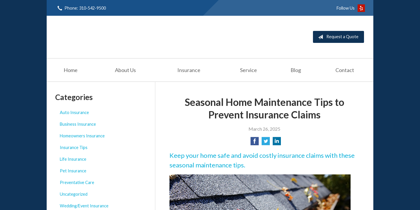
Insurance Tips (74, 147)
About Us (125, 70)
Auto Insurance (74, 112)
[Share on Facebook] (255, 143)
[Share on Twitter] (266, 143)
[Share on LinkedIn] (277, 143)
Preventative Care (77, 182)
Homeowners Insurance (82, 135)
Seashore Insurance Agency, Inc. (107, 37)
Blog (295, 70)
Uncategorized (74, 194)
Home (71, 70)
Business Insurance (78, 124)
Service (248, 70)
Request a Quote (337, 37)
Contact (344, 70)
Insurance (188, 70)
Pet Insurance (73, 170)
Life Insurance (73, 159)
